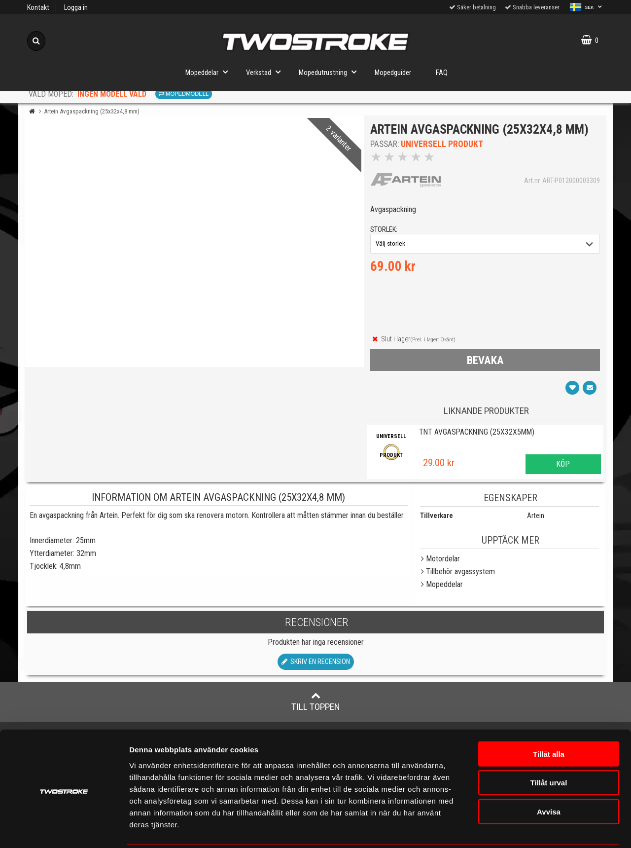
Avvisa (549, 776)
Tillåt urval (548, 747)
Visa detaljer (584, 828)
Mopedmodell (184, 94)
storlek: (384, 231)
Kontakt (38, 7)
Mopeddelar (209, 71)
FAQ (442, 73)
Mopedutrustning (330, 71)
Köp (563, 466)
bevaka (485, 361)
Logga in (76, 7)
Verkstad (266, 71)
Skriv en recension (315, 664)
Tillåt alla (548, 718)
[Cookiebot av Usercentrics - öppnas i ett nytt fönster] (64, 828)
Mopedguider (393, 73)
